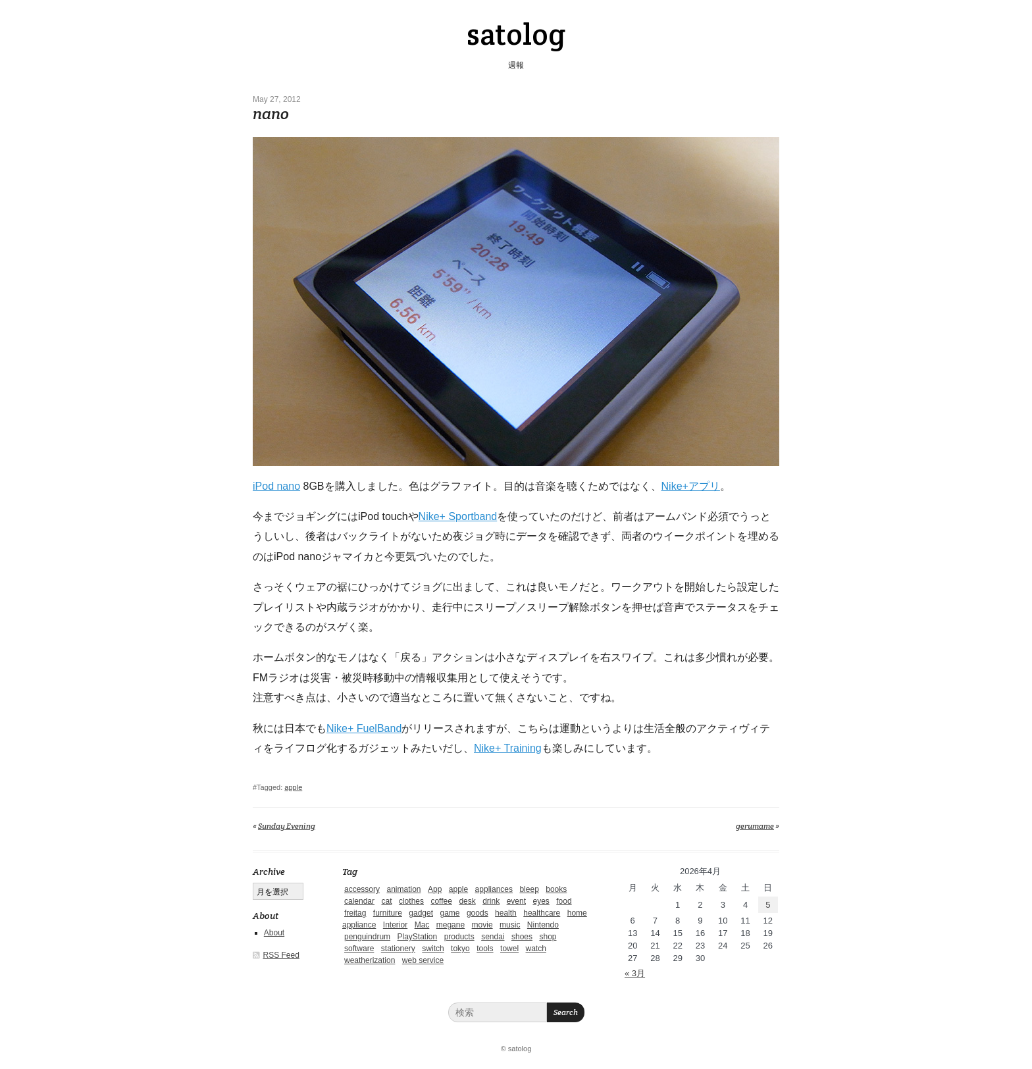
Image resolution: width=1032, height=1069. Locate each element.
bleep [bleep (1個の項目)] (528, 889)
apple (293, 787)
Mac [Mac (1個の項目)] (422, 924)
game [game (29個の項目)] (449, 913)
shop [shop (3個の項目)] (547, 936)
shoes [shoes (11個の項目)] (521, 936)
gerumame (755, 826)
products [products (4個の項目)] (459, 936)
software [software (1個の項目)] (359, 948)
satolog (516, 34)
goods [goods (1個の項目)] (477, 913)
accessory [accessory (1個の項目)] (362, 889)
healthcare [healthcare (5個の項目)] (541, 913)
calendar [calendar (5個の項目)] (359, 901)
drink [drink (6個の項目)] (491, 901)
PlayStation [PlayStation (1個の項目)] (418, 936)
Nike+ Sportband (458, 516)
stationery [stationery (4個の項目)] (398, 948)
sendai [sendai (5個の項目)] (492, 936)
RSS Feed (281, 955)
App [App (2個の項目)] (435, 889)
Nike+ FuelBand (363, 728)
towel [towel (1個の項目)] (509, 948)
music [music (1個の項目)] (510, 924)
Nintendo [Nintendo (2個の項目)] (543, 924)
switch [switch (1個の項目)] (433, 948)
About (274, 932)
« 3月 (635, 973)
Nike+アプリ (690, 486)
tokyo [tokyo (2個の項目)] (460, 948)
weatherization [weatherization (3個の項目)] (369, 960)
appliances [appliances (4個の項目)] (494, 889)
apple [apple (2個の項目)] (458, 889)
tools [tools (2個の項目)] (485, 948)
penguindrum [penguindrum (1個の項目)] (367, 936)
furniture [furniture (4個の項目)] (387, 913)
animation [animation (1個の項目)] (403, 889)
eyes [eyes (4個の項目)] (540, 901)
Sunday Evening (286, 826)
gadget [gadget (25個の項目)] (421, 913)
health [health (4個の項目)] (506, 913)
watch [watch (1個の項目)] (536, 948)
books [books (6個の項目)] (556, 889)
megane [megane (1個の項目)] (450, 924)
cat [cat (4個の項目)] (386, 901)
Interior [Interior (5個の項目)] (395, 924)
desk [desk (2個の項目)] (467, 901)
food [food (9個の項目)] (563, 901)
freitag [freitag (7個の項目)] (355, 913)
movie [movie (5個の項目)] (482, 924)
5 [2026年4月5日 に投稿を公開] (767, 905)
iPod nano (276, 486)
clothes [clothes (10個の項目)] (411, 901)
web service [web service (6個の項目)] (423, 960)
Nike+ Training (508, 748)
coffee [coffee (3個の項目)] (441, 901)
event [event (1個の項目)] (516, 901)
